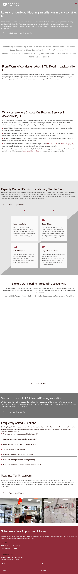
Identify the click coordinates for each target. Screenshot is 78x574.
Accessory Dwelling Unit (13, 53)
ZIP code (43, 537)
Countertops (28, 53)
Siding (32, 56)
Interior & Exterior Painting (64, 53)
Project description (8, 544)
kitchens (50, 143)
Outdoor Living (20, 47)
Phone (3, 537)
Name (3, 531)
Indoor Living (9, 47)
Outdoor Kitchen (47, 53)
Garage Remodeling (18, 50)
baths (57, 143)
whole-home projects (68, 143)
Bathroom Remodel (66, 47)
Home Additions (52, 47)
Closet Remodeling (34, 50)
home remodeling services (31, 150)
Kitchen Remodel (42, 56)
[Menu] (76, 4)
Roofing (37, 53)
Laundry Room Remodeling (52, 50)
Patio (65, 50)
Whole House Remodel (36, 47)
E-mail (42, 531)
